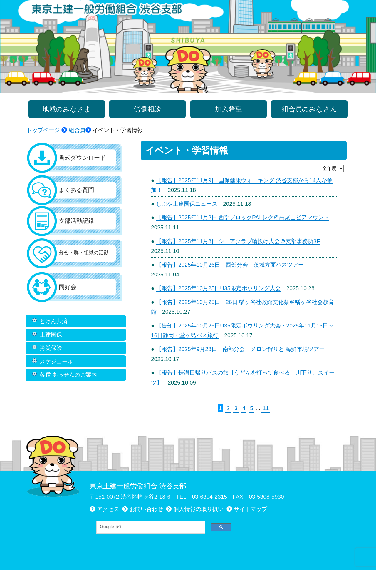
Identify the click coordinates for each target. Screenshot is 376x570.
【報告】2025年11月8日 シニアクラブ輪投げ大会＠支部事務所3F (238, 241)
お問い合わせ (146, 509)
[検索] (149, 527)
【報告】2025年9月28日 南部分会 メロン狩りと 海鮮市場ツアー (240, 349)
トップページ (43, 130)
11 (266, 408)
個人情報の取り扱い (198, 509)
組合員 (77, 130)
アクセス (108, 509)
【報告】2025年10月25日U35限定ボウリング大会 (218, 288)
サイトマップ (250, 509)
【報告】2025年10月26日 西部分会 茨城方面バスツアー (230, 265)
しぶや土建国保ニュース (186, 204)
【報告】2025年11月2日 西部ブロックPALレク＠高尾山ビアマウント (242, 217)
